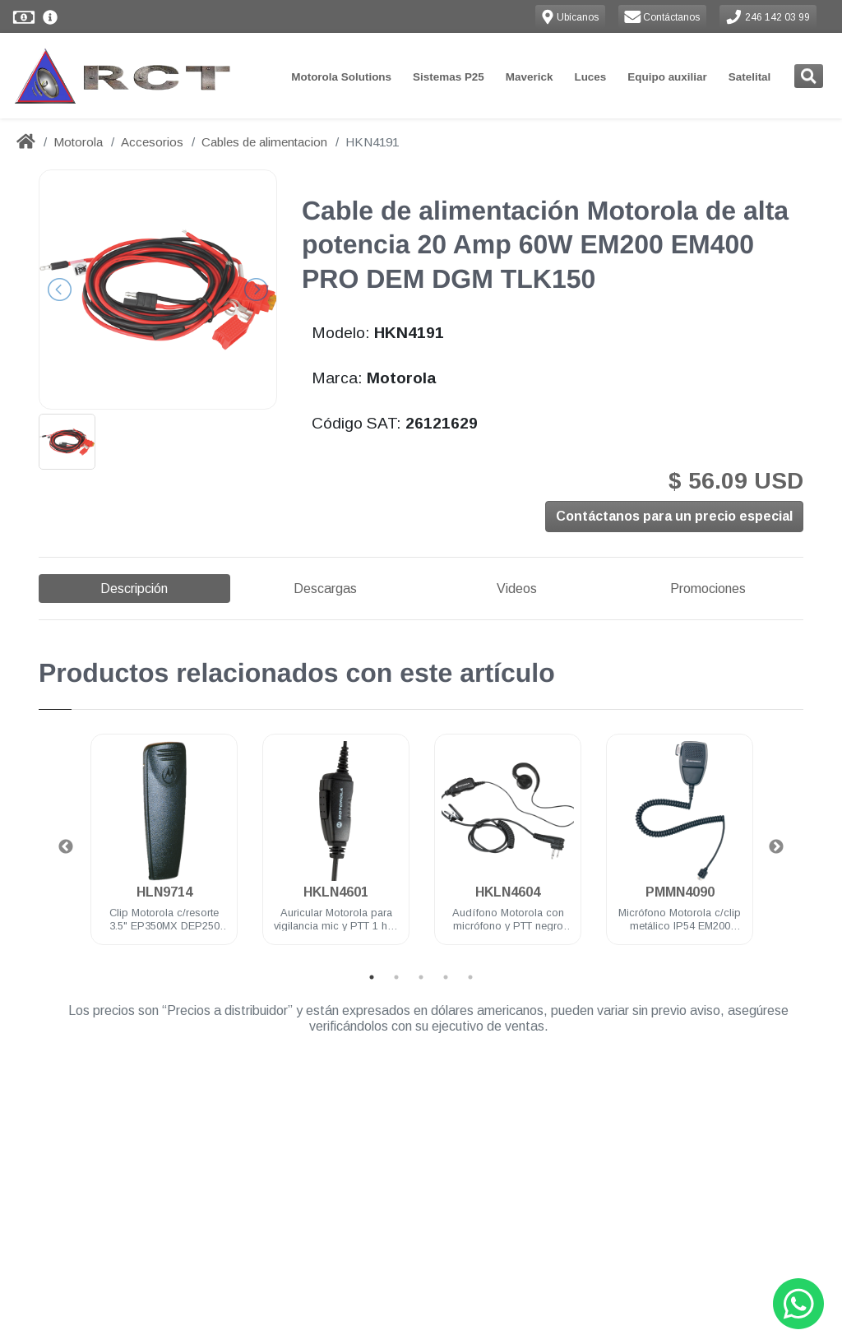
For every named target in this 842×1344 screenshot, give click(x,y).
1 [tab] (371, 977)
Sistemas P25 (448, 77)
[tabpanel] (164, 849)
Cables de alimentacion (264, 142)
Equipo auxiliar (666, 77)
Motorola (78, 142)
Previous (66, 847)
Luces (590, 77)
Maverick (529, 77)
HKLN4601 (335, 892)
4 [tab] (445, 977)
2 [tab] (396, 977)
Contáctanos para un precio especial (674, 518)
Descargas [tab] (325, 589)
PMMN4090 (680, 892)
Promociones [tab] (708, 589)
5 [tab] (470, 977)
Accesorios (152, 142)
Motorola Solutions (341, 77)
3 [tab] (421, 977)
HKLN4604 (507, 892)
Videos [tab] (517, 589)
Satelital (750, 77)
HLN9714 (164, 892)
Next (776, 847)
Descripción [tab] (134, 589)
